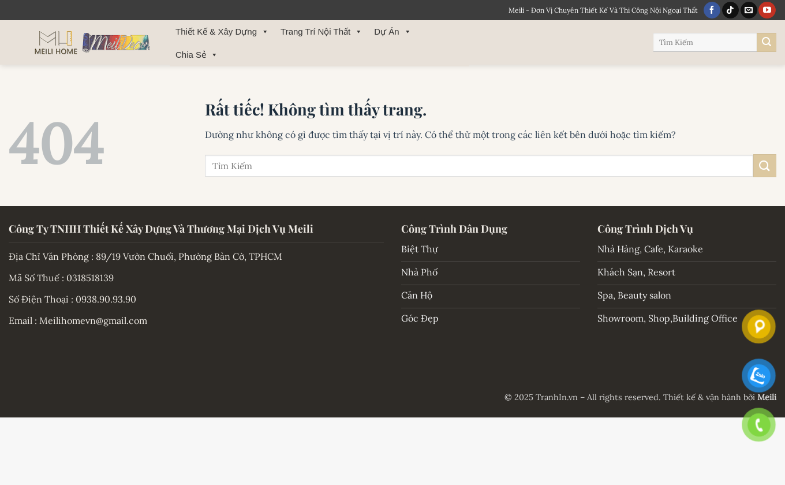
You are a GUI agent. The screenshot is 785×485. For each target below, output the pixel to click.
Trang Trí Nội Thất (321, 31)
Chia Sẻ (196, 54)
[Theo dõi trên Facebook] (712, 10)
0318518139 (90, 277)
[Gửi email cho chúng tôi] (749, 10)
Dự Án (392, 31)
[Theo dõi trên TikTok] (730, 10)
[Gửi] (766, 43)
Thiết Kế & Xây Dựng (222, 31)
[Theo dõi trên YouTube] (766, 10)
